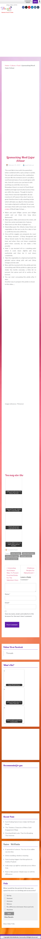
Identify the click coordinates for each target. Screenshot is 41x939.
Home (7, 65)
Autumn (9, 901)
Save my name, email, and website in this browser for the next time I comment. (19, 615)
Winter (9, 904)
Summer (10, 898)
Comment (25, 580)
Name (7, 594)
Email (7, 603)
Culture (13, 65)
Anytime (10, 909)
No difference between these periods (20, 907)
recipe (7, 209)
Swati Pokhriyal (29, 165)
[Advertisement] (20, 35)
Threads (9, 653)
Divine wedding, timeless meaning (16, 855)
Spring (9, 895)
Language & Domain (28, 1)
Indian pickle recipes (12, 556)
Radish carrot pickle (11, 559)
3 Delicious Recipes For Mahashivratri (29, 570)
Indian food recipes (28, 553)
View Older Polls (9, 924)
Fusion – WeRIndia (11, 844)
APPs (35, 2)
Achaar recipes (15, 553)
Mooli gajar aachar (26, 556)
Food (18, 65)
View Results (8, 917)
